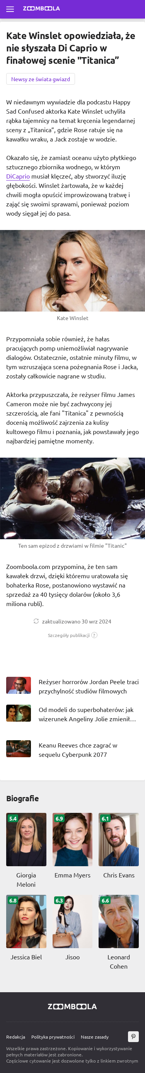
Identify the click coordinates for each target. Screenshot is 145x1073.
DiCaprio (18, 176)
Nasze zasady (95, 1037)
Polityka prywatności (53, 1037)
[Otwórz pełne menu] (10, 9)
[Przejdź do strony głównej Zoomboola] (41, 9)
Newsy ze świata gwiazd (40, 78)
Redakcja (15, 1037)
